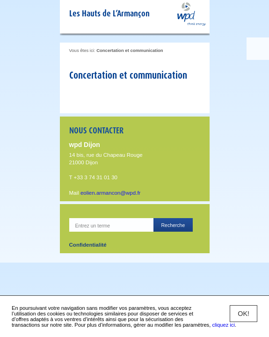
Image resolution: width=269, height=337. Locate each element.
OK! (243, 313)
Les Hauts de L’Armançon (109, 13)
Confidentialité (88, 245)
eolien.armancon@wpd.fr (110, 193)
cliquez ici (223, 325)
